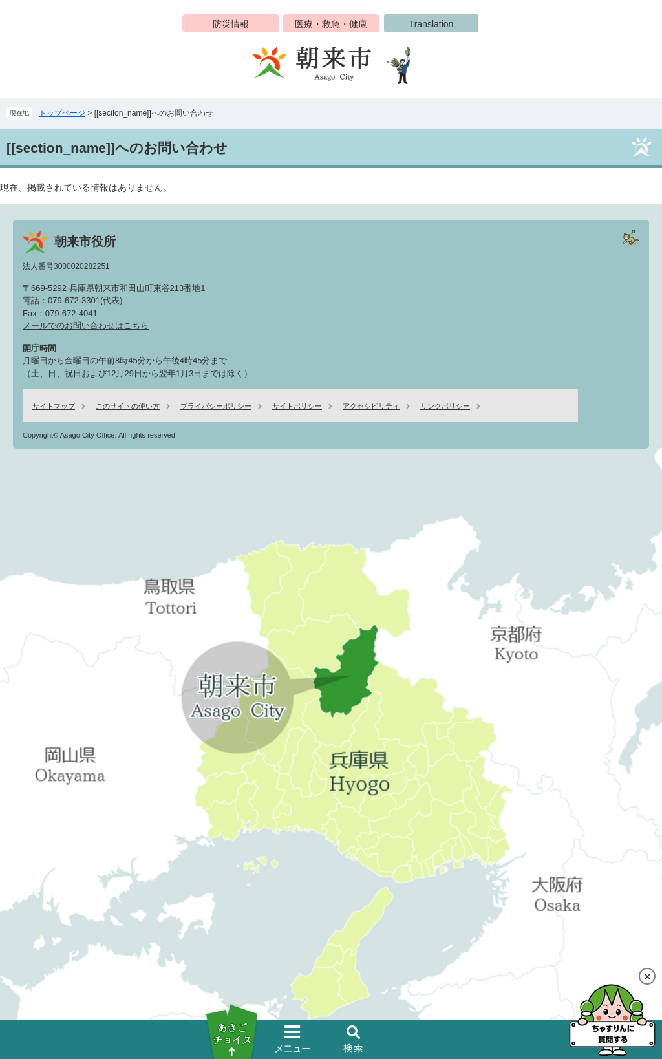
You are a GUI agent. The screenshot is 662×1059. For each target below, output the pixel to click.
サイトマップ (53, 406)
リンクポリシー (445, 406)
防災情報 (231, 24)
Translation (431, 24)
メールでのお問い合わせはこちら (86, 325)
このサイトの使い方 (128, 406)
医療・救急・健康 (331, 24)
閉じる (647, 976)
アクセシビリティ (371, 406)
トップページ (62, 113)
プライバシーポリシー (215, 406)
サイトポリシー (297, 406)
